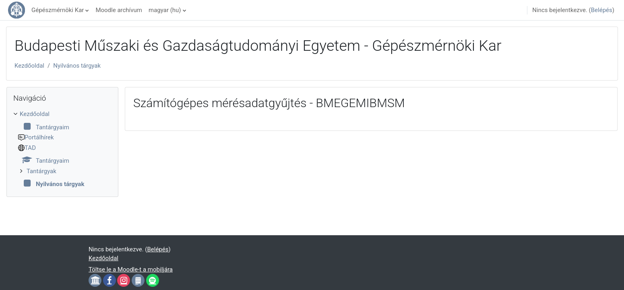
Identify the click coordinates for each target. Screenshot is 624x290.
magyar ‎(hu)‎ (165, 10)
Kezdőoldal (29, 65)
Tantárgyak (41, 171)
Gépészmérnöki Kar (57, 10)
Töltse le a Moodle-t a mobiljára (131, 269)
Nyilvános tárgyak (77, 65)
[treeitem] (62, 149)
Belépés (601, 10)
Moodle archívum (118, 10)
